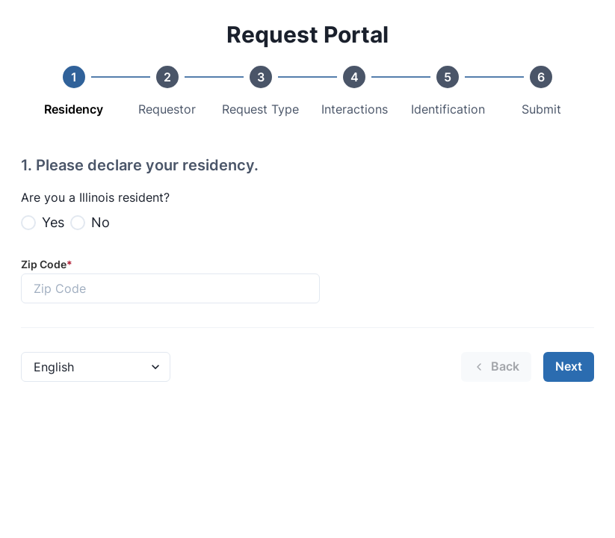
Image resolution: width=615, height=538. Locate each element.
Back (496, 366)
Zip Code (46, 264)
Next (568, 366)
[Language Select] (95, 367)
